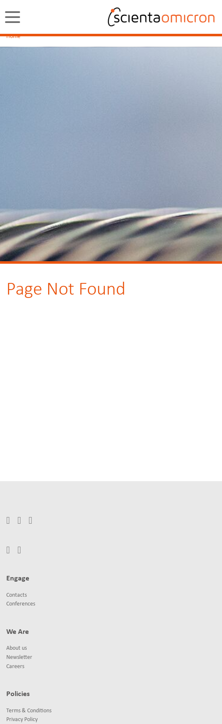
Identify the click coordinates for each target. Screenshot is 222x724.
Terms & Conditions (28, 711)
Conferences (20, 604)
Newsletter (19, 657)
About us (16, 648)
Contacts (16, 595)
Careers (15, 666)
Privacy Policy (22, 719)
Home (13, 36)
